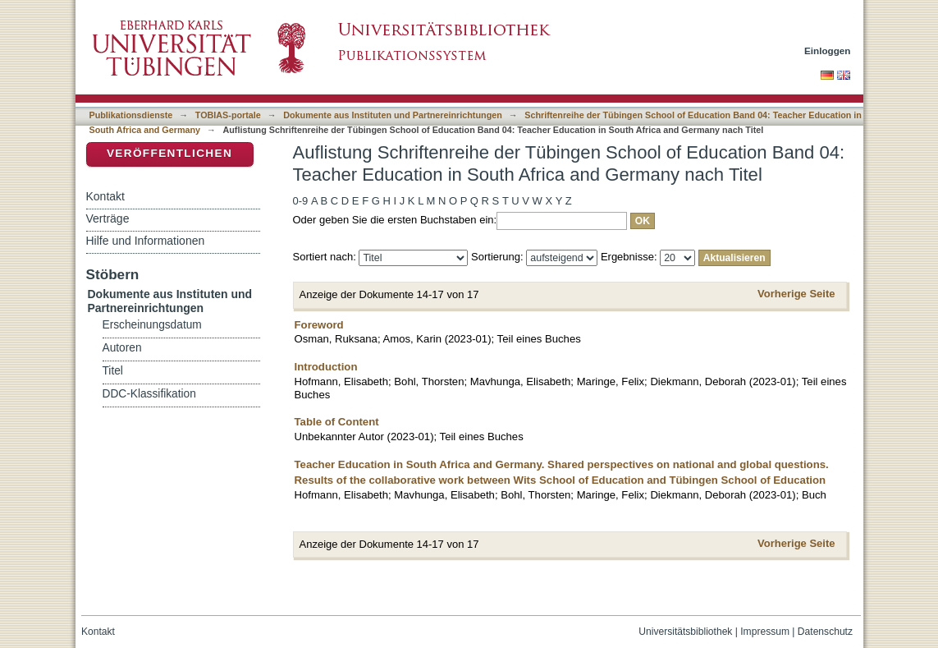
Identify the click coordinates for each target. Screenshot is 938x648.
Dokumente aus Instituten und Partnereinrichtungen (392, 115)
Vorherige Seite (796, 293)
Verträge (108, 218)
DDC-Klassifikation (149, 394)
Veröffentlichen (169, 153)
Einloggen (827, 50)
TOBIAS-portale (228, 115)
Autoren (122, 348)
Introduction (326, 367)
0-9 (301, 201)
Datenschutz (825, 631)
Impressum (764, 631)
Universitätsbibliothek (685, 631)
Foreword (319, 325)
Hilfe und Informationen (145, 240)
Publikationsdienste (131, 115)
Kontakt (105, 196)
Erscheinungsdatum (152, 325)
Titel (113, 371)
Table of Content (337, 422)
